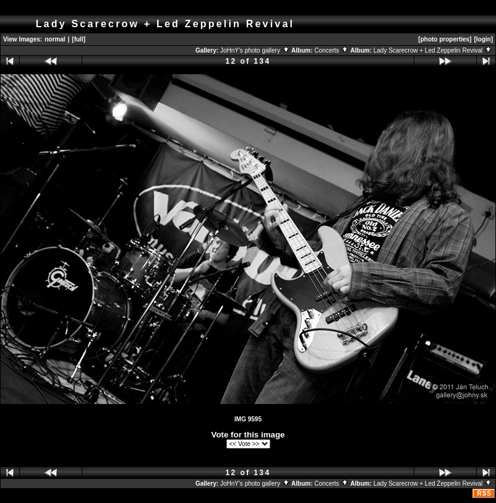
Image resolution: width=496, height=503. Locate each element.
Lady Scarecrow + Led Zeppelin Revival (433, 50)
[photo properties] (444, 39)
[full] (78, 39)
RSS (484, 493)
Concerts (331, 50)
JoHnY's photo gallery (255, 50)
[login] (483, 39)
